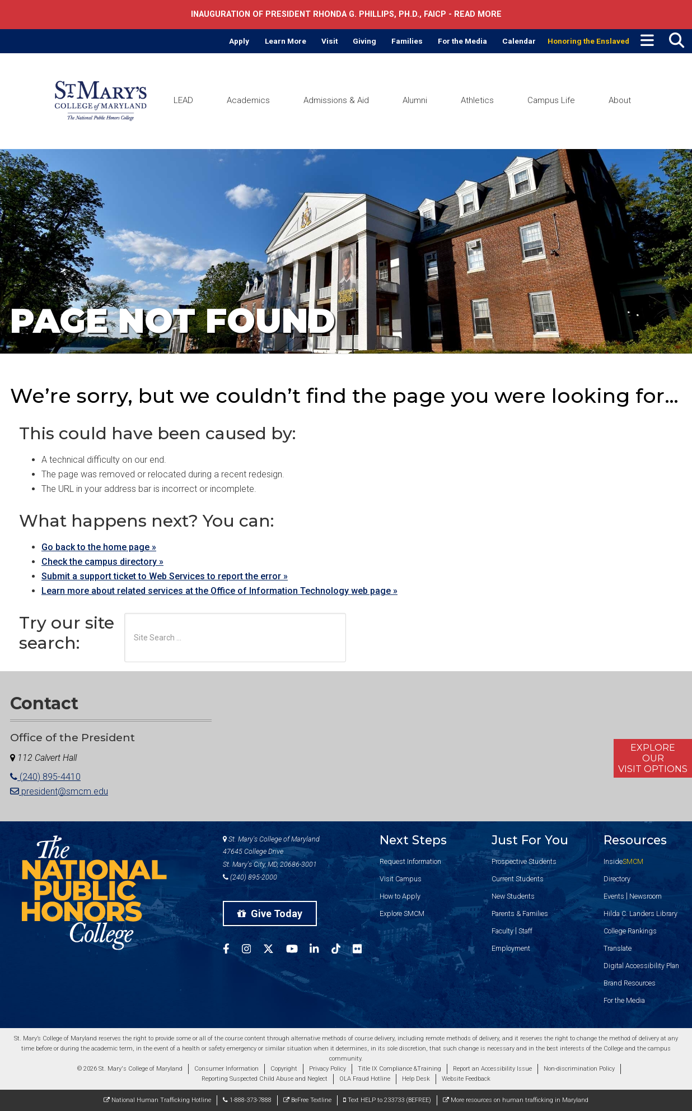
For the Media (462, 40)
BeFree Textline (307, 1100)
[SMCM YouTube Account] (298, 950)
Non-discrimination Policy (579, 1068)
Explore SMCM (402, 913)
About (620, 100)
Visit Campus (401, 879)
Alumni (415, 100)
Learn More (285, 40)
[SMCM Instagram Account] (252, 950)
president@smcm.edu (59, 791)
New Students (513, 896)
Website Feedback (466, 1078)
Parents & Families (520, 913)
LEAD (183, 100)
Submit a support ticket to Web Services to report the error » (164, 576)
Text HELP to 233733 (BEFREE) (387, 1100)
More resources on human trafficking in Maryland (515, 1100)
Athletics (477, 100)
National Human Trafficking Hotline (157, 1100)
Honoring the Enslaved (588, 40)
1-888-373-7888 (247, 1100)
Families (407, 40)
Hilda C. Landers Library (640, 913)
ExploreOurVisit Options (653, 758)
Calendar (519, 40)
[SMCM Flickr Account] (363, 950)
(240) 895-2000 (250, 877)
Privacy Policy (327, 1068)
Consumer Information (226, 1068)
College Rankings (630, 931)
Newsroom (645, 896)
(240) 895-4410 (45, 776)
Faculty (502, 931)
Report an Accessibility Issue (492, 1068)
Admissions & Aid (336, 100)
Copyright (283, 1068)
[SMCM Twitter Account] (274, 950)
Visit (329, 40)
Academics (248, 100)
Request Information (410, 861)
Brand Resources (630, 983)
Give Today (269, 913)
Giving (364, 40)
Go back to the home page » (98, 547)
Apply (239, 40)
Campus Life (551, 100)
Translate (618, 948)
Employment (511, 948)
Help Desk (416, 1078)
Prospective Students (524, 861)
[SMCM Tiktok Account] (342, 950)
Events (614, 896)
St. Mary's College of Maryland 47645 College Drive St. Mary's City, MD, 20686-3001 (271, 852)
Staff (525, 931)
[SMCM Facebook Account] (232, 950)
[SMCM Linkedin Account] (320, 950)
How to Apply (400, 896)
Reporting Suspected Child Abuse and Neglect (265, 1078)
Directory (617, 879)
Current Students (518, 879)
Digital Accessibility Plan (641, 965)
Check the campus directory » (102, 561)
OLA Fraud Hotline (364, 1078)
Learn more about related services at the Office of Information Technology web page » (219, 590)
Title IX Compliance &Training (399, 1068)
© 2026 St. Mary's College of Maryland (130, 1068)
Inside (623, 861)
